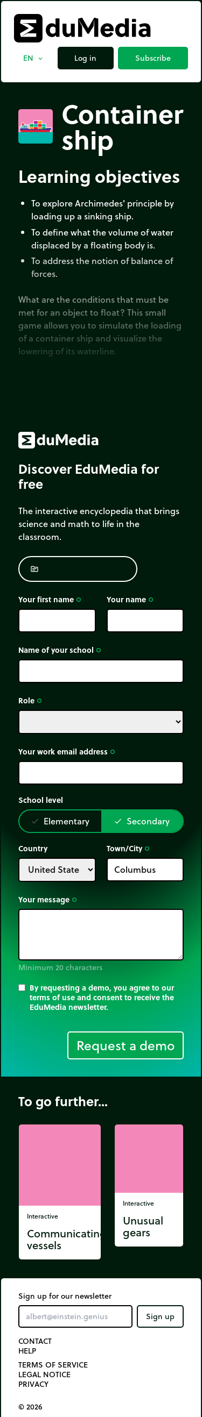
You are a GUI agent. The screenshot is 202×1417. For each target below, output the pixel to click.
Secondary (142, 821)
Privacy (33, 1384)
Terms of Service (53, 1364)
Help (27, 1350)
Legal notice (44, 1374)
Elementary (60, 821)
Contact (35, 1341)
